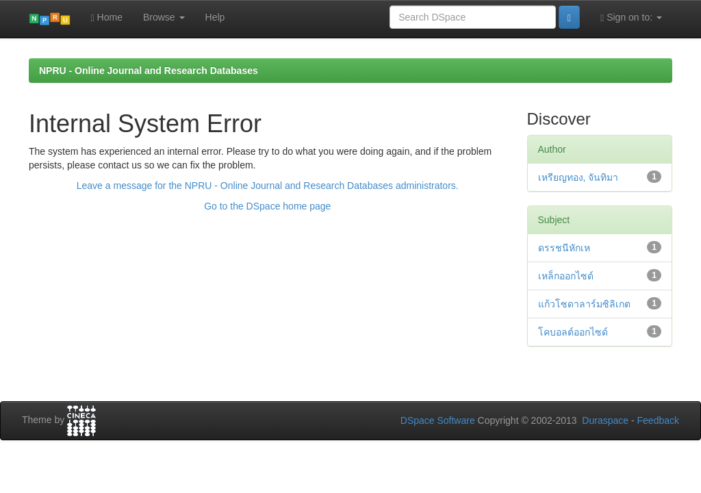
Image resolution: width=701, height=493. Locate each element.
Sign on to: (631, 17)
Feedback (658, 420)
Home (107, 17)
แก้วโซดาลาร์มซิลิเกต (584, 304)
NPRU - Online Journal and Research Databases (148, 70)
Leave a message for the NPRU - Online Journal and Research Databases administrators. (268, 185)
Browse (164, 17)
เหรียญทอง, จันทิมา (578, 177)
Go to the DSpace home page (267, 206)
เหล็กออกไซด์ (566, 275)
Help (215, 17)
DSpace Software (437, 420)
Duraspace (605, 420)
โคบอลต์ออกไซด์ (573, 332)
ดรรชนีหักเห (564, 247)
